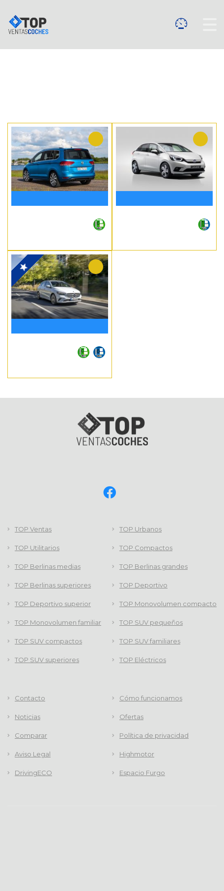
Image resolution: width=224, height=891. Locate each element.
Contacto (30, 698)
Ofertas (131, 717)
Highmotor (136, 754)
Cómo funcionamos (150, 698)
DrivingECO (33, 773)
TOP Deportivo (143, 585)
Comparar (181, 23)
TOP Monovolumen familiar (58, 622)
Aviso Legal (33, 754)
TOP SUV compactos (48, 641)
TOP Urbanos (140, 529)
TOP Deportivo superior (53, 604)
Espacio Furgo (142, 773)
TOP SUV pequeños (151, 622)
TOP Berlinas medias (48, 566)
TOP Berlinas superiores (53, 585)
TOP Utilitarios (37, 548)
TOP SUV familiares (149, 641)
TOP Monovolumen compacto (168, 604)
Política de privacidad (154, 735)
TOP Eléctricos (142, 660)
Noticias (27, 717)
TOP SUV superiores (47, 660)
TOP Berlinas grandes (153, 566)
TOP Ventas (33, 529)
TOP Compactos (145, 548)
